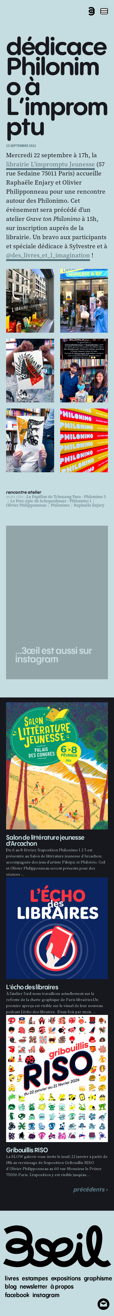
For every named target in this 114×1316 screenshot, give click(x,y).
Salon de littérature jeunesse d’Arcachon (45, 841)
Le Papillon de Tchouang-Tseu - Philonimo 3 (66, 497)
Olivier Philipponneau (26, 505)
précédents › (91, 1189)
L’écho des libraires (32, 987)
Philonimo (60, 505)
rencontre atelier (23, 492)
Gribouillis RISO (27, 1150)
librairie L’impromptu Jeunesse (50, 164)
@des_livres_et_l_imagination (48, 255)
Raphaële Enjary (89, 505)
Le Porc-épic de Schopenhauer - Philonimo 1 (51, 501)
